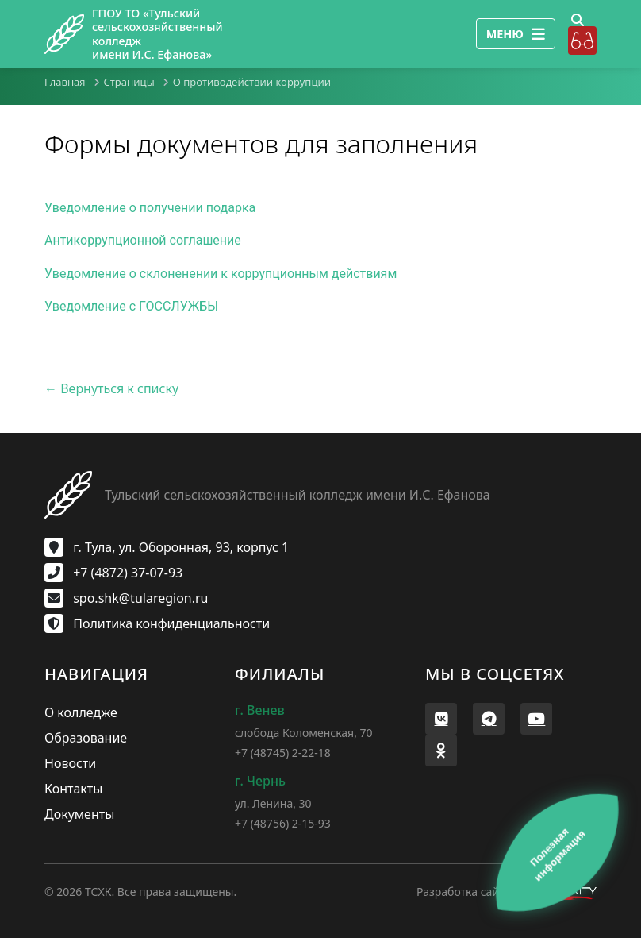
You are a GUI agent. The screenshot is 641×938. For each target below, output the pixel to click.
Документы (79, 814)
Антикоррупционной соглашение (142, 240)
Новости (70, 763)
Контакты (73, 788)
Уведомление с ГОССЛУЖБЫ (131, 306)
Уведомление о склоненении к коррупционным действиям (220, 273)
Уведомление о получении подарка (149, 207)
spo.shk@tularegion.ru (126, 598)
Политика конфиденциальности (157, 623)
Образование (85, 738)
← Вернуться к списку (111, 388)
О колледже (80, 712)
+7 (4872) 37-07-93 (113, 572)
